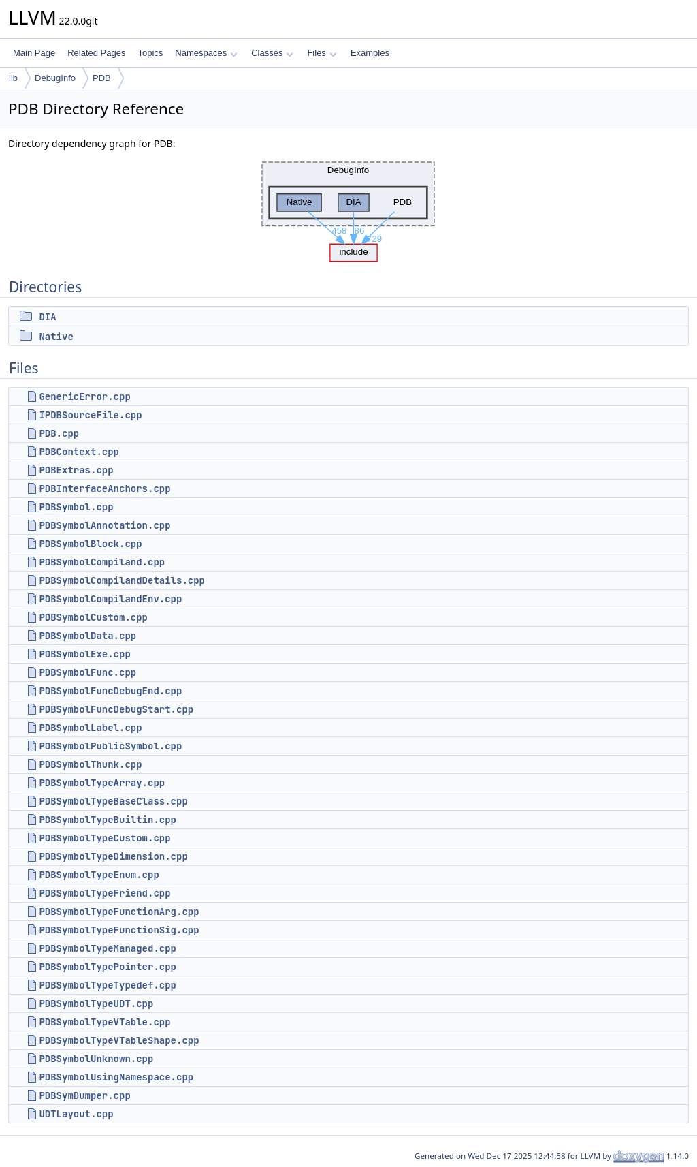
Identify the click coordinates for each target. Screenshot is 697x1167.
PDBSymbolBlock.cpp (90, 544)
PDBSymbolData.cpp (87, 635)
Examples (370, 53)
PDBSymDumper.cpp (84, 1095)
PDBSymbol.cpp (76, 507)
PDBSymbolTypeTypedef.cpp (107, 985)
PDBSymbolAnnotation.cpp (104, 525)
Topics (150, 53)
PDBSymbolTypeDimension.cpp (113, 856)
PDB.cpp (59, 433)
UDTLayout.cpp (76, 1114)
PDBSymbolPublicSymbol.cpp (110, 746)
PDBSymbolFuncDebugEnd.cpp (110, 691)
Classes (272, 53)
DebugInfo (55, 78)
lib (13, 78)
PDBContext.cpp (79, 452)
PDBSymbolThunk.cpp (90, 764)
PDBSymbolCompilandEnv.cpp (110, 599)
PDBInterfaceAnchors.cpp (104, 488)
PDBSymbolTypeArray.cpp (102, 783)
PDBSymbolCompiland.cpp (102, 562)
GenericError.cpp (84, 396)
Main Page (34, 53)
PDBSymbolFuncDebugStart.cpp (116, 709)
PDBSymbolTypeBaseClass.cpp (113, 801)
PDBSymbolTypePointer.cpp (107, 967)
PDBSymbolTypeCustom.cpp (104, 838)
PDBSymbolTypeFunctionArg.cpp (119, 911)
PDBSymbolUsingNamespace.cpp (116, 1077)
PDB (102, 78)
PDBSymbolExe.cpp (84, 654)
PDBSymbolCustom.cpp (93, 617)
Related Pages (96, 53)
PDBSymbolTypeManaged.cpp (107, 948)
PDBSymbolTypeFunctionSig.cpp (119, 930)
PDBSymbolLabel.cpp (90, 727)
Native (56, 336)
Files (321, 53)
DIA (47, 317)
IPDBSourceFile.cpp (90, 415)
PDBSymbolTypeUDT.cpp (96, 1003)
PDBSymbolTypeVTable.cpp (104, 1022)
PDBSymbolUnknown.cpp (96, 1059)
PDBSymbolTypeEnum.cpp (99, 875)
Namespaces (206, 53)
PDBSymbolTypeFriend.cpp (104, 893)
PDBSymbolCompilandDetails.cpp (122, 580)
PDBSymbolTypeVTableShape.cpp (119, 1040)
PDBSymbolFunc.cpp (87, 672)
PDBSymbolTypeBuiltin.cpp (107, 819)
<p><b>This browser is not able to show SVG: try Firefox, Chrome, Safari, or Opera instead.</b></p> (348, 208)
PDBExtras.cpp (76, 470)
